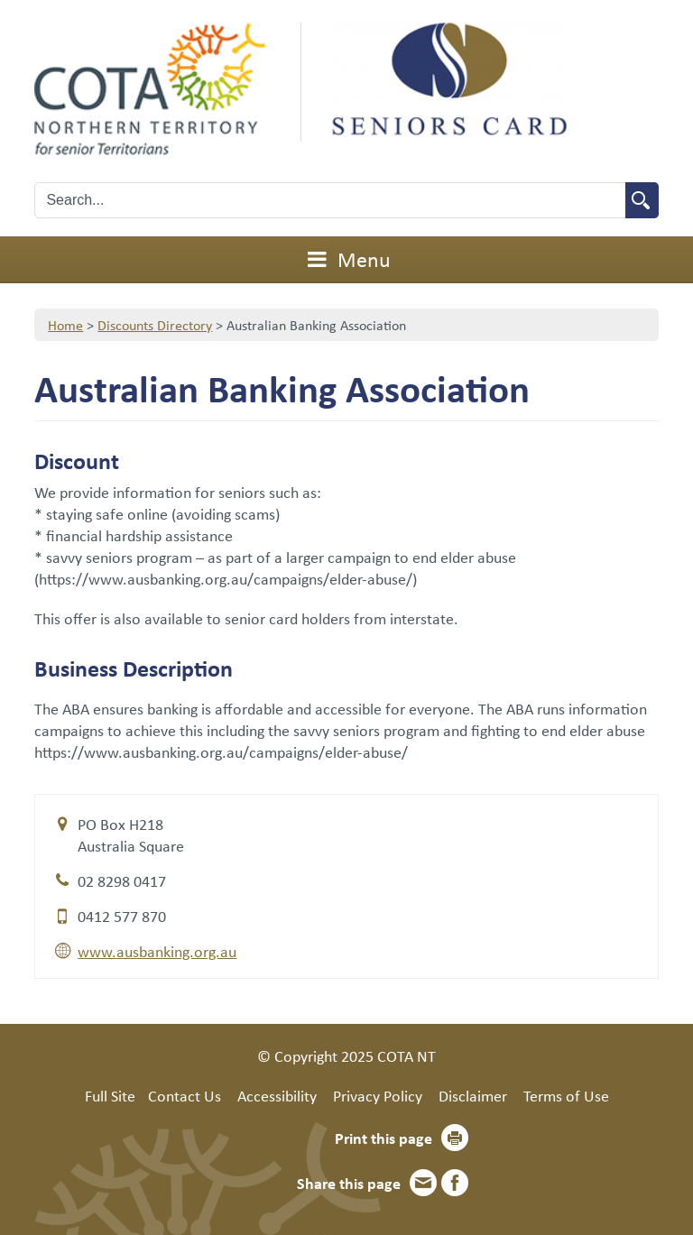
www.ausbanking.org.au (157, 951)
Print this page (383, 1137)
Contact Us (184, 1095)
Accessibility (277, 1095)
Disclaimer (473, 1095)
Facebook (454, 1182)
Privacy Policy (377, 1095)
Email (423, 1182)
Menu (346, 258)
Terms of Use (566, 1095)
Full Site (110, 1095)
